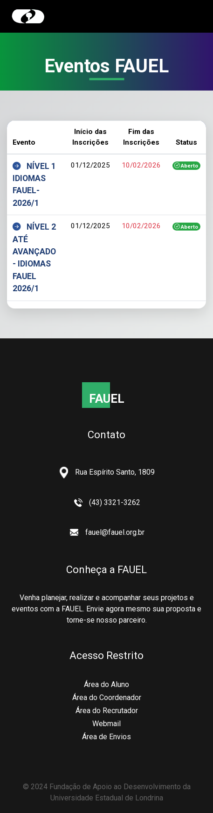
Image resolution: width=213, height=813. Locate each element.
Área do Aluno (106, 684)
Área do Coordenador (106, 697)
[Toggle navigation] (188, 16)
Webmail (106, 723)
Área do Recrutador (107, 710)
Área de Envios (106, 736)
